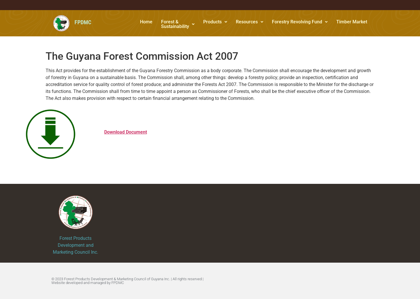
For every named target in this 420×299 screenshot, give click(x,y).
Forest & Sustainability (178, 24)
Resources (249, 22)
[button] (178, 24)
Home (146, 22)
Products (215, 22)
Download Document (125, 132)
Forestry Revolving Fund (300, 22)
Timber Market (351, 22)
